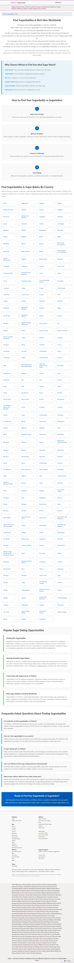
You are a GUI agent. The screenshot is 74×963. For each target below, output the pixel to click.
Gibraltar (38, 907)
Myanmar (15, 926)
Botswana (44, 891)
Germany (29, 907)
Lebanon (31, 918)
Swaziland (15, 945)
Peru (59, 930)
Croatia (45, 899)
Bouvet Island (52, 891)
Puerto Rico (36, 932)
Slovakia (56, 938)
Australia (49, 886)
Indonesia (23, 913)
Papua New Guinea (46, 930)
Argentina (34, 886)
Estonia (29, 903)
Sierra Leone (43, 938)
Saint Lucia (41, 934)
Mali (55, 920)
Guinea (32, 909)
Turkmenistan (52, 947)
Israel (37, 913)
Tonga (25, 947)
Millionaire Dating (49, 869)
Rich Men (14, 869)
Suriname (38, 943)
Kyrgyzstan (44, 915)
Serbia (23, 938)
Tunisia (42, 947)
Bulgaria (44, 893)
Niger (28, 928)
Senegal (18, 938)
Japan (48, 913)
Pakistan (23, 930)
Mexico (49, 922)
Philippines (15, 932)
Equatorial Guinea (17, 903)
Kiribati (18, 915)
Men (13, 858)
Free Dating (42, 871)
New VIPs (14, 855)
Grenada (55, 907)
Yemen (28, 953)
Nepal (29, 926)
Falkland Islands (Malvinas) (45, 903)
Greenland (49, 907)
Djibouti (20, 901)
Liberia (41, 918)
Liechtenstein (51, 918)
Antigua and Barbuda (24, 886)
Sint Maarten (48, 926)
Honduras (43, 911)
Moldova (26, 924)
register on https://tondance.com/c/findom (34, 8)
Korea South (32, 915)
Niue (36, 928)
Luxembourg (15, 920)
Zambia (33, 953)
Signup (19, 2)
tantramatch (42, 836)
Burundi (57, 893)
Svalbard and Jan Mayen (49, 943)
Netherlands (34, 926)
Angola (49, 884)
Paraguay (55, 930)
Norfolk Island (42, 928)
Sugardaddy (10, 14)
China (20, 897)
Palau (28, 930)
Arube (45, 886)
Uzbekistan (20, 951)
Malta (59, 920)
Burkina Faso (50, 893)
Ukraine (34, 949)
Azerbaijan (15, 888)
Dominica (26, 901)
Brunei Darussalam (35, 893)
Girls (13, 860)
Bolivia (24, 891)
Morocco (50, 924)
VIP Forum (14, 846)
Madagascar (34, 920)
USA (13, 884)
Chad (13, 897)
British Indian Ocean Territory (21, 893)
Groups (14, 831)
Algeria (29, 884)
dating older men (33, 871)
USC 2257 (41, 858)
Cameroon (21, 895)
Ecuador (43, 901)
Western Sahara (21, 953)
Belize (54, 888)
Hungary (56, 911)
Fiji (13, 905)
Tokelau (21, 947)
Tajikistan (41, 945)
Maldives (51, 920)
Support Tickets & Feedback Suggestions (49, 851)
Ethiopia (34, 903)
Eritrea (25, 903)
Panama (38, 930)
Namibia (20, 926)
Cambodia (15, 895)
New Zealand (16, 928)
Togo (16, 947)
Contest (14, 828)
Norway (14, 930)
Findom (48, 871)
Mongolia (37, 924)
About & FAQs (42, 819)
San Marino (40, 936)
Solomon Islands (22, 940)
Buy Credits (19, 820)
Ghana (34, 907)
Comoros (55, 897)
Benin (58, 888)
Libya (45, 918)
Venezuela (33, 951)
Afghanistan (18, 884)
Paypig (52, 871)
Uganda (29, 949)
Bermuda (14, 891)
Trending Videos (16, 838)
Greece (44, 907)
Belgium (49, 888)
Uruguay (14, 951)
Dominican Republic (35, 901)
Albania (24, 884)
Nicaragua (23, 928)
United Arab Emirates (43, 949)
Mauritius (38, 922)
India (17, 913)
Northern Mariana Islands (54, 928)
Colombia (49, 897)
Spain (24, 943)
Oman (19, 930)
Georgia (23, 907)
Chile (16, 897)
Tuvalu (25, 949)
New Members (16, 857)
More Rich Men (26, 869)
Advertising (41, 827)
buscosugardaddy (43, 838)
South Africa (36, 940)
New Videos (15, 837)
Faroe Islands (57, 903)
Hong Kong (49, 911)
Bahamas (21, 888)
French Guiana (27, 905)
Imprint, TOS (42, 855)
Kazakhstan (58, 913)
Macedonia (27, 920)
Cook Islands (24, 899)
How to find (34, 869)
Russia (57, 932)
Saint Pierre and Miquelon (52, 934)
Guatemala (26, 909)
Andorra (44, 884)
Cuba (49, 899)
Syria (32, 945)
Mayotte (44, 922)
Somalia (29, 940)
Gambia (18, 907)
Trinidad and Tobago (33, 947)
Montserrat (44, 924)
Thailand (52, 945)
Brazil (58, 891)
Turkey (46, 947)
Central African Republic (54, 895)
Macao (22, 920)
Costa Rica (31, 899)
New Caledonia (56, 926)
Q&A (13, 842)
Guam (21, 909)
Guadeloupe (15, 909)
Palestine (32, 930)
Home (4, 14)
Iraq (29, 913)
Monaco (31, 924)
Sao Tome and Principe (50, 936)
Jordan (53, 913)
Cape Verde (33, 895)
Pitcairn (21, 932)
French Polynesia (37, 905)
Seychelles (36, 938)
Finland (16, 905)
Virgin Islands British (48, 951)
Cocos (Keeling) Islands (39, 897)
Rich (13, 853)
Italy (40, 913)
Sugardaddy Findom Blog (45, 824)
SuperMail (14, 866)
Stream (14, 830)
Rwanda (14, 934)
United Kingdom (55, 949)
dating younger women (22, 871)
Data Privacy (42, 857)
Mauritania (32, 922)
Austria (55, 886)
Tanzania (46, 945)
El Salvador (53, 901)
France (21, 905)
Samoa (34, 936)
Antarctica (15, 886)
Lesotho (36, 918)
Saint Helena (21, 934)
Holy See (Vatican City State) (31, 911)
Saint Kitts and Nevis (31, 934)
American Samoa (37, 884)
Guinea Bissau (39, 909)
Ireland (33, 913)
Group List (14, 835)
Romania (52, 932)
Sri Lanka (29, 943)
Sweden (20, 945)
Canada (27, 895)
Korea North (24, 915)
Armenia (40, 886)
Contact (41, 826)
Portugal (30, 932)
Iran (27, 913)
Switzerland (26, 945)
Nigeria (32, 928)
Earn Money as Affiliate (44, 820)
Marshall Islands (17, 922)
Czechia (58, 899)
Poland (26, 932)
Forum (13, 826)
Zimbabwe (38, 953)
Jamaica (44, 913)
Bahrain (26, 888)
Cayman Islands (41, 895)
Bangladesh (32, 888)
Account (58, 2)
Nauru (25, 926)
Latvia (26, 918)
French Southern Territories (50, 905)
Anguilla (54, 884)
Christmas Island (27, 897)
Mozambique (57, 924)
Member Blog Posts (17, 847)
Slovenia (14, 940)
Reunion (46, 932)
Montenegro (29, 938)
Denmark (14, 901)
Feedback (67, 961)
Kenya (14, 915)
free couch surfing (43, 835)
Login (23, 2)
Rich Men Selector (16, 851)
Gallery (14, 840)
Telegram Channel (16, 7)
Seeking (19, 869)
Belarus (44, 888)
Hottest (14, 844)
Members (14, 833)
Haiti (49, 909)
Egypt (48, 901)
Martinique (25, 922)
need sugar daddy (43, 833)
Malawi (41, 920)
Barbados (39, 888)
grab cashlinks (17, 8)
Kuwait (38, 915)
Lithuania (58, 918)
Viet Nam (39, 951)
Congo (14, 899)
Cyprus (53, 899)
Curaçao (41, 926)
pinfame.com (47, 7)
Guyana (45, 909)
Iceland (14, 913)
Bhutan (20, 891)
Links (40, 822)
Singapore (50, 938)
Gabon (14, 907)
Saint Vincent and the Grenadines (22, 936)
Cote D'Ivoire (39, 899)
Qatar (42, 932)
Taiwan (36, 945)
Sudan (34, 943)
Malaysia (45, 920)
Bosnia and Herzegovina (34, 891)
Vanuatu (26, 951)
